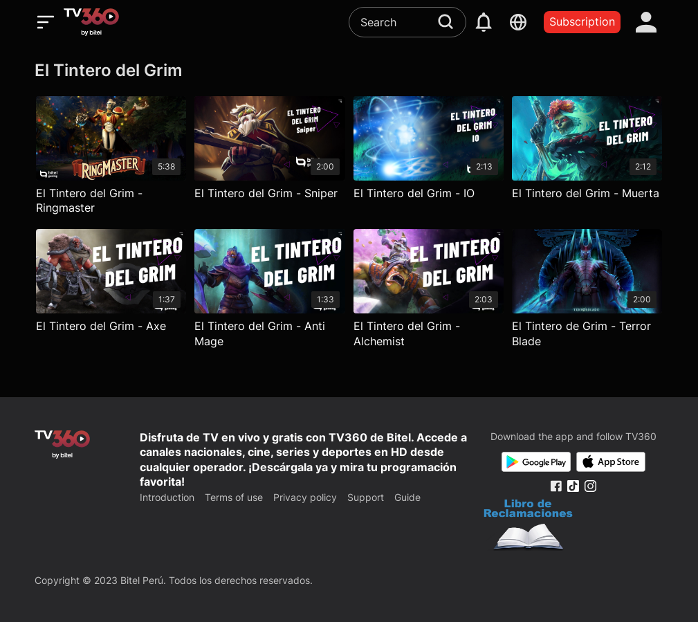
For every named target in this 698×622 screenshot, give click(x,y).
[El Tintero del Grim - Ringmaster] (111, 158)
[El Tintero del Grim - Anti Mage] (269, 291)
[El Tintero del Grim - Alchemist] (428, 291)
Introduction (167, 497)
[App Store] (610, 461)
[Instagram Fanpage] (590, 486)
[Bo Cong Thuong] (528, 526)
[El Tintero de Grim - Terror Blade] (587, 291)
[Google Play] (536, 461)
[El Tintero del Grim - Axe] (111, 291)
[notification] (483, 22)
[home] (91, 22)
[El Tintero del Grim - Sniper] (269, 158)
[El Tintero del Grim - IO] (428, 158)
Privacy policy (305, 497)
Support (365, 497)
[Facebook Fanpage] (556, 486)
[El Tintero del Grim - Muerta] (587, 158)
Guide (407, 497)
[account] (646, 22)
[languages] (518, 22)
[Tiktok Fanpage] (573, 486)
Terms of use (234, 497)
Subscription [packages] (582, 21)
